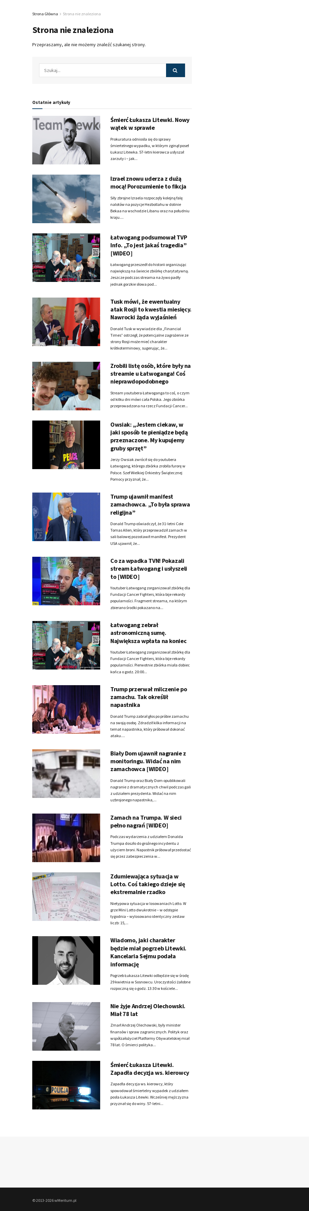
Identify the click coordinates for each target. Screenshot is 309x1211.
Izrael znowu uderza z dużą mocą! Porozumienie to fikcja (148, 182)
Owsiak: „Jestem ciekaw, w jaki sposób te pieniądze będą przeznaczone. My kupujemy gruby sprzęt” (149, 436)
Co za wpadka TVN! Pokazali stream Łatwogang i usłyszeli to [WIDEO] (148, 569)
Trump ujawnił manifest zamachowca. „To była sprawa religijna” (150, 504)
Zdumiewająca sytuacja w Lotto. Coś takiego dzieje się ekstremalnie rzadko (147, 884)
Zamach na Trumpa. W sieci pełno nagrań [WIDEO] (146, 821)
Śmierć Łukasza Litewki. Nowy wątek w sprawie (149, 123)
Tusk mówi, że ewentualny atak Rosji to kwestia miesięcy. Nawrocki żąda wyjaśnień (151, 309)
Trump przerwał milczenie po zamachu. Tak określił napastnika (148, 697)
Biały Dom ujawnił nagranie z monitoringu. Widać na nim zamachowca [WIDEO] (148, 761)
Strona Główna (45, 13)
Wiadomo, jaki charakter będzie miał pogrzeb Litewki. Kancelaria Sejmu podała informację (148, 952)
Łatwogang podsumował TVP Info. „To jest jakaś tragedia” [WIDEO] (148, 245)
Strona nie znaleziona (82, 13)
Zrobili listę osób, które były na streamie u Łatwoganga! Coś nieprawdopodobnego (150, 374)
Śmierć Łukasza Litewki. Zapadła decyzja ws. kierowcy (149, 1068)
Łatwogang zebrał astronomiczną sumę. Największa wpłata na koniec (148, 633)
